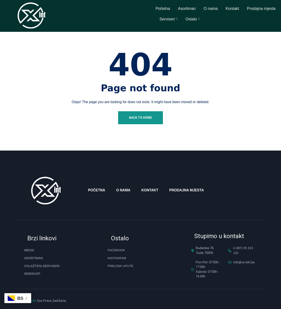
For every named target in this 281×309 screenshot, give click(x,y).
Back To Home (140, 117)
